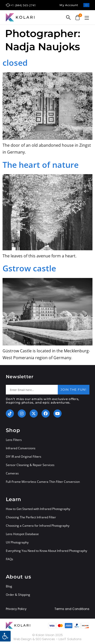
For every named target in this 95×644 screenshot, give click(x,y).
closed (15, 62)
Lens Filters (14, 440)
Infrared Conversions (20, 448)
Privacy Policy (16, 609)
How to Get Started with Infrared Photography (38, 509)
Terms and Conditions (71, 609)
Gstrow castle (29, 268)
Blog (9, 586)
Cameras (12, 473)
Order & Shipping (18, 594)
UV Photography (17, 542)
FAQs (9, 559)
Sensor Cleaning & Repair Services (30, 465)
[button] (86, 18)
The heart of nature (41, 164)
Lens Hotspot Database (22, 534)
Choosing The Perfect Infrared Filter (31, 517)
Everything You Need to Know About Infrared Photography (46, 551)
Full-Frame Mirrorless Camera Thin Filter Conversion (43, 482)
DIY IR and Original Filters (23, 456)
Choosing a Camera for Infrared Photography (37, 525)
